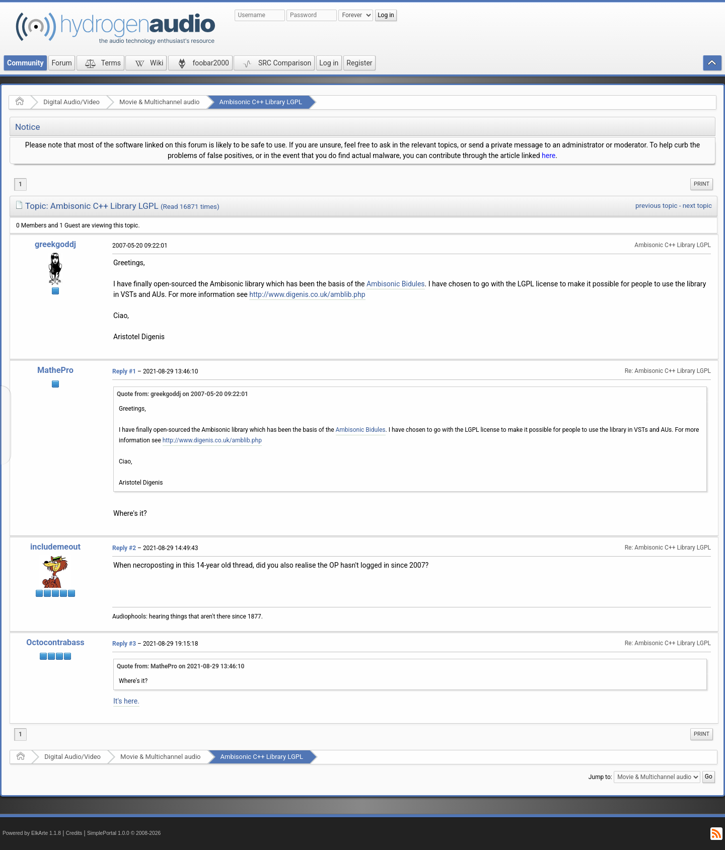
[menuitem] (701, 184)
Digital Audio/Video (71, 102)
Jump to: (600, 777)
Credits (74, 833)
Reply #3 (124, 643)
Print (701, 184)
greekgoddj (55, 244)
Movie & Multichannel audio (159, 102)
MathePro (55, 370)
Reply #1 (124, 371)
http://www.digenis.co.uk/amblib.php (307, 294)
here (548, 155)
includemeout (55, 547)
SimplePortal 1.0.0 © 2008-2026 (124, 833)
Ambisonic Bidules (396, 284)
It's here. (126, 701)
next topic (697, 205)
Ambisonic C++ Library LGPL (261, 102)
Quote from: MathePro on (180, 666)
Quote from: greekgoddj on (182, 394)
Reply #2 (124, 548)
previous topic (656, 205)
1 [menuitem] (20, 184)
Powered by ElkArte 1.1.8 (32, 833)
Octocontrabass (55, 642)
